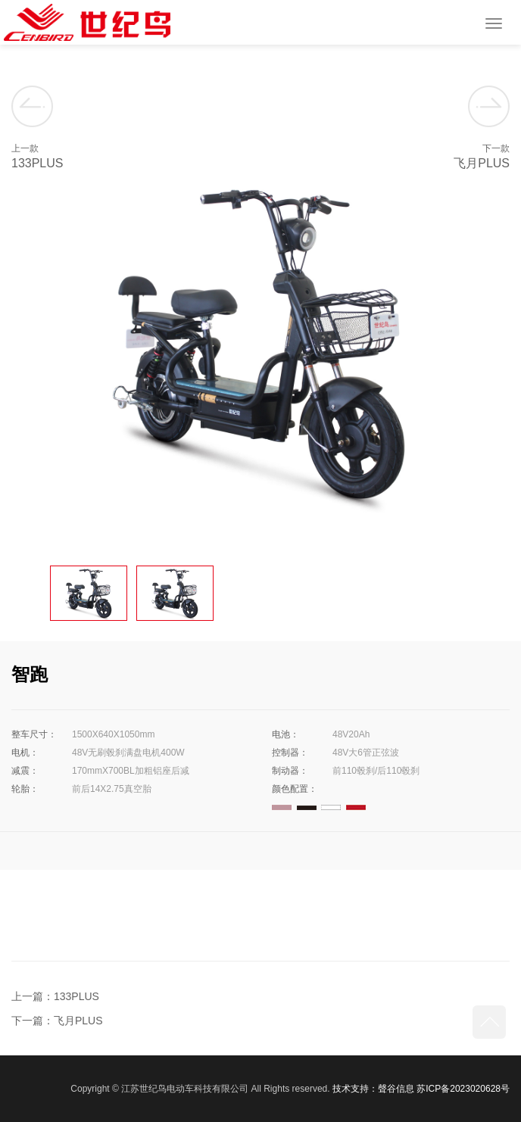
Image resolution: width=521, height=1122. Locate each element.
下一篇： (32, 1020)
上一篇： (32, 996)
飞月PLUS (78, 1020)
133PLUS (76, 996)
